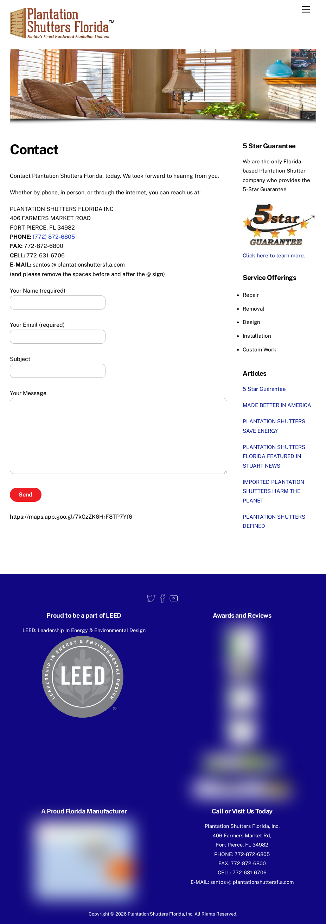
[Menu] (306, 10)
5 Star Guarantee (264, 389)
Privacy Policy (163, 899)
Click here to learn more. (274, 255)
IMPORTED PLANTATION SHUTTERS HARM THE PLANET (273, 491)
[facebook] (162, 598)
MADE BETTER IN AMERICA (277, 405)
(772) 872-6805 (54, 236)
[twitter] (151, 598)
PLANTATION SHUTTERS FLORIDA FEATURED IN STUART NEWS (274, 456)
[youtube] (174, 598)
